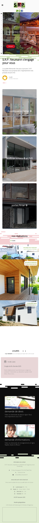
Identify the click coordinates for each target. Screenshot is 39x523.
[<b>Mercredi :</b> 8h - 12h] (19, 491)
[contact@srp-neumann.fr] (19, 475)
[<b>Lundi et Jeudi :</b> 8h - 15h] (19, 487)
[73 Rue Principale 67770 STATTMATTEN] (19, 470)
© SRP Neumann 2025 (19, 497)
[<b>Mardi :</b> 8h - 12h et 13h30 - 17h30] (19, 489)
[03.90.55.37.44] (19, 472)
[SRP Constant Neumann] (19, 8)
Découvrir (10, 46)
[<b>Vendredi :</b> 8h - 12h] (19, 494)
